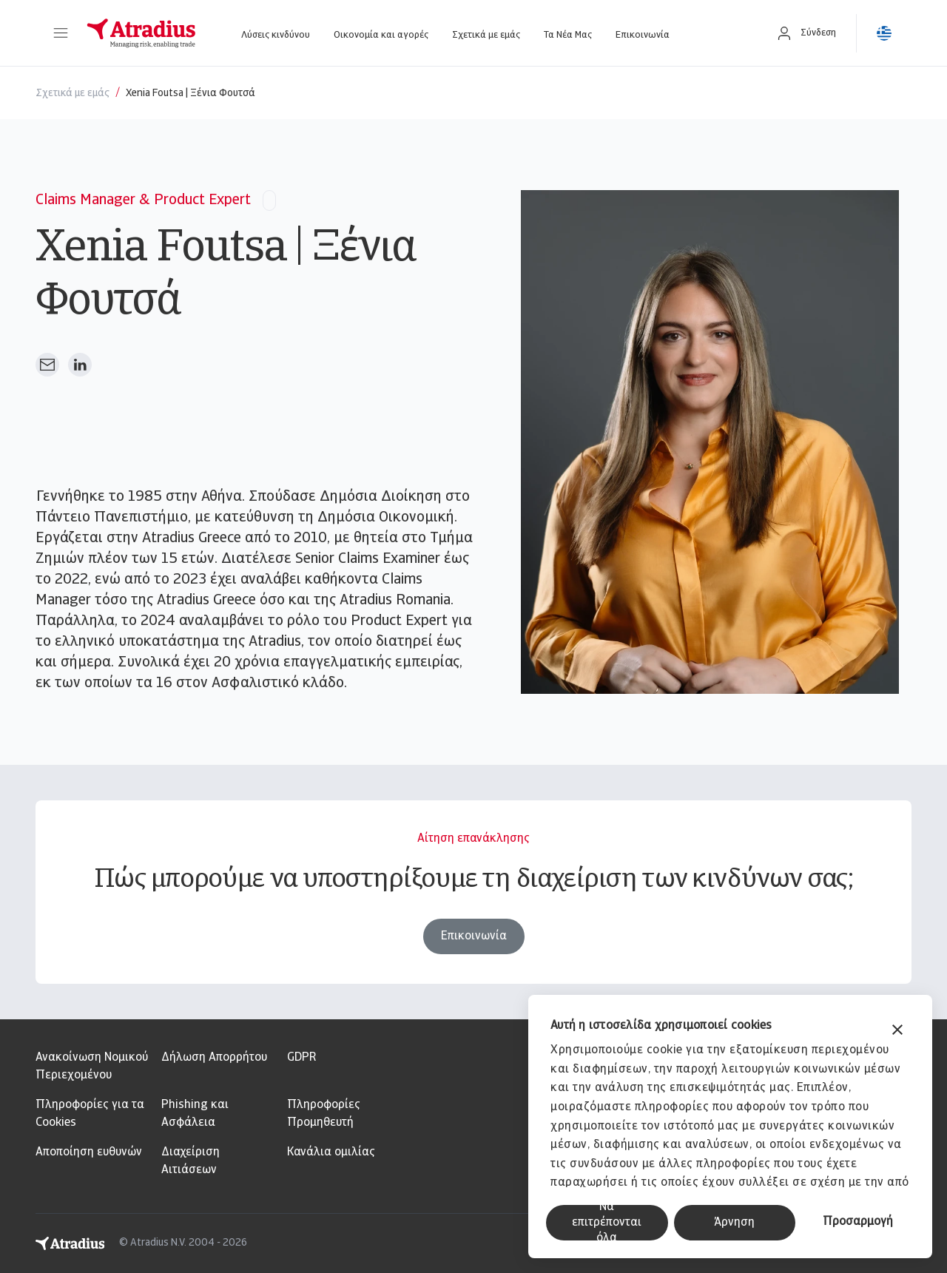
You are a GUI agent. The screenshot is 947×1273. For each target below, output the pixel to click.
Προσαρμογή (858, 1222)
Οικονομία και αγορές (381, 35)
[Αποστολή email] (47, 365)
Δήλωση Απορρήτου (214, 1058)
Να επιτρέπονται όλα (606, 1222)
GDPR (301, 1058)
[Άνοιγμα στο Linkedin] (80, 365)
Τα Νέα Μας (568, 35)
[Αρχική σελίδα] (141, 33)
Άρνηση (734, 1223)
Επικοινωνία (643, 35)
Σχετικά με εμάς (486, 35)
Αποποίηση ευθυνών (89, 1152)
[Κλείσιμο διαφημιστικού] (897, 1031)
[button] (61, 33)
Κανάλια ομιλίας (331, 1152)
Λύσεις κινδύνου (275, 35)
